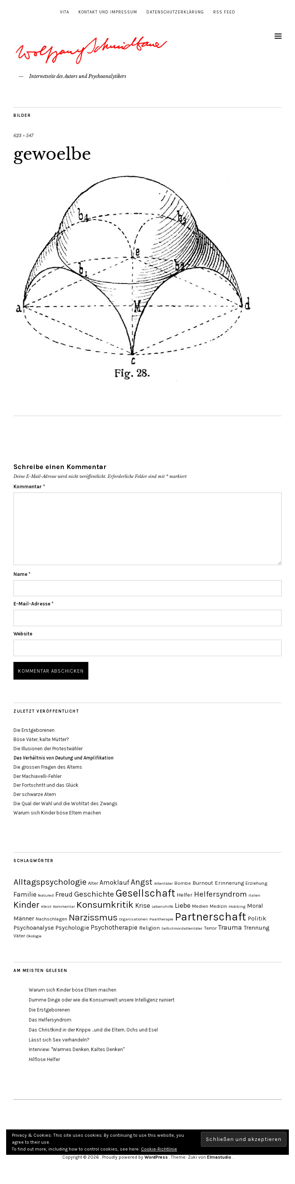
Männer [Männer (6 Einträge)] (23, 918)
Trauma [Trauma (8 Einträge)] (230, 927)
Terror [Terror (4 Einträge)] (210, 928)
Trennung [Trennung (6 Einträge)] (257, 927)
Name (21, 574)
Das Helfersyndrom (50, 1020)
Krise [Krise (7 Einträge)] (142, 905)
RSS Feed (224, 12)
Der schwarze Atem (34, 794)
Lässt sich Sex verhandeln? (59, 1040)
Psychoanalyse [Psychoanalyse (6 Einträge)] (33, 927)
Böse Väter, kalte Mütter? (41, 739)
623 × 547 (23, 135)
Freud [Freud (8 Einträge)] (64, 894)
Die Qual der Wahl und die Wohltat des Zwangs (65, 803)
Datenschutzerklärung (175, 12)
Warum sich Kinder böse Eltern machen (57, 813)
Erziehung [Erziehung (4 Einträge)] (256, 883)
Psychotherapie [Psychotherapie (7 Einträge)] (114, 927)
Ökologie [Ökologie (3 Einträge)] (34, 936)
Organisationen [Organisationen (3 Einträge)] (133, 919)
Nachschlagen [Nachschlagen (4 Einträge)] (51, 919)
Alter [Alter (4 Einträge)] (93, 883)
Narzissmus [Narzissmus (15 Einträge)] (93, 917)
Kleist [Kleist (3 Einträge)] (46, 906)
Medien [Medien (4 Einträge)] (200, 906)
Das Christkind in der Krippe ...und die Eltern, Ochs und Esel (93, 1030)
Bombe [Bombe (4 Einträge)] (182, 883)
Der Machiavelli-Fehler (37, 776)
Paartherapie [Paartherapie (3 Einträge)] (161, 919)
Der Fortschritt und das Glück (45, 785)
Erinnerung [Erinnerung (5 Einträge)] (229, 883)
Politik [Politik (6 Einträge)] (257, 918)
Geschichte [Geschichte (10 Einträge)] (94, 894)
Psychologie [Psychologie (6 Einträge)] (72, 927)
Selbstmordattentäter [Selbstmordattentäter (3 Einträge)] (181, 928)
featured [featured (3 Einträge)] (46, 895)
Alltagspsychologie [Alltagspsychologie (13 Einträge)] (49, 882)
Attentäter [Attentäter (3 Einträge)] (163, 883)
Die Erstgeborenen (34, 730)
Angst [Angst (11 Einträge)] (141, 882)
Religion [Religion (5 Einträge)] (149, 928)
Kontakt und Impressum (107, 12)
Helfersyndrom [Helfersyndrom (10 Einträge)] (220, 894)
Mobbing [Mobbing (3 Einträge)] (237, 906)
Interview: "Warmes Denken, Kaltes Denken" (76, 1049)
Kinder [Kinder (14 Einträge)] (26, 905)
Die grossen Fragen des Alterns (47, 767)
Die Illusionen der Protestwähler (48, 748)
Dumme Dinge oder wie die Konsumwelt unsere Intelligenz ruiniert (101, 1000)
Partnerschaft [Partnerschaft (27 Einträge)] (210, 916)
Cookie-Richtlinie (159, 1149)
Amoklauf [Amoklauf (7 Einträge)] (114, 882)
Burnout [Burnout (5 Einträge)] (202, 883)
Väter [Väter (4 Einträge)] (19, 936)
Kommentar (29, 486)
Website (22, 634)
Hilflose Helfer (44, 1059)
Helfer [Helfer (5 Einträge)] (184, 895)
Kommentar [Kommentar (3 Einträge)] (64, 906)
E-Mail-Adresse (33, 604)
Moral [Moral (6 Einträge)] (255, 905)
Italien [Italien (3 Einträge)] (254, 895)
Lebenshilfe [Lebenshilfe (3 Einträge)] (162, 906)
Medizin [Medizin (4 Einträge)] (218, 906)
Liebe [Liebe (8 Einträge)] (183, 905)
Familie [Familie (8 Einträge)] (24, 894)
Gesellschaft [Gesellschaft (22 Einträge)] (145, 893)
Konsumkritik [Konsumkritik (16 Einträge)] (105, 904)
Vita (64, 12)
